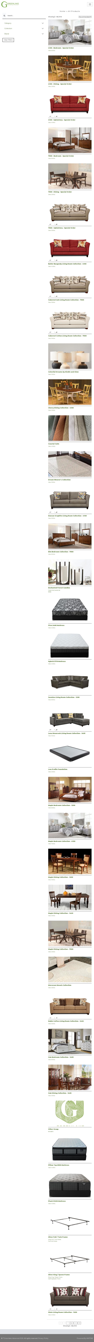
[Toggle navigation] (90, 4)
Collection (8, 28)
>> (79, 1323)
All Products (74, 11)
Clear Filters (8, 40)
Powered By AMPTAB (85, 1338)
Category (7, 23)
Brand (6, 34)
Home (63, 11)
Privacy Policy (43, 1338)
